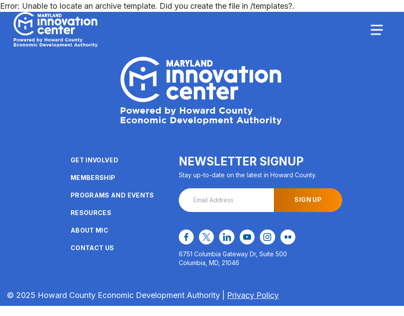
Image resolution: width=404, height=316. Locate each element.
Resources (91, 212)
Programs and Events (112, 195)
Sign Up (307, 199)
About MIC (89, 230)
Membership (93, 177)
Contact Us (92, 247)
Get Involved (94, 160)
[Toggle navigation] (377, 30)
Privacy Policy (253, 295)
